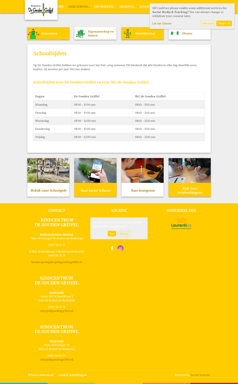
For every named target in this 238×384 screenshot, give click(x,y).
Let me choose (162, 23)
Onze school (78, 6)
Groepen (126, 6)
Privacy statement (41, 375)
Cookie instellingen (73, 375)
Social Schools (200, 375)
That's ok (224, 23)
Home (59, 6)
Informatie (104, 6)
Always (124, 233)
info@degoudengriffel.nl (56, 311)
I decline (207, 23)
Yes (112, 233)
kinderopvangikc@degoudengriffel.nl (56, 262)
